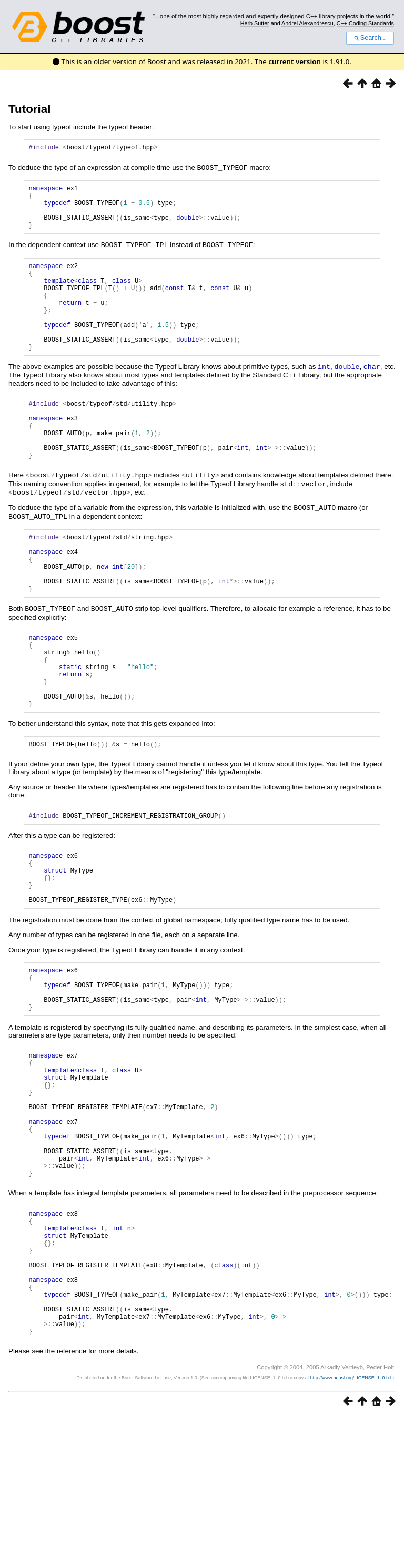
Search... (370, 38)
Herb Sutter (254, 23)
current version (294, 61)
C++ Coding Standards (365, 23)
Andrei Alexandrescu (307, 23)
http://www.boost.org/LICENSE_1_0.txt (351, 1521)
